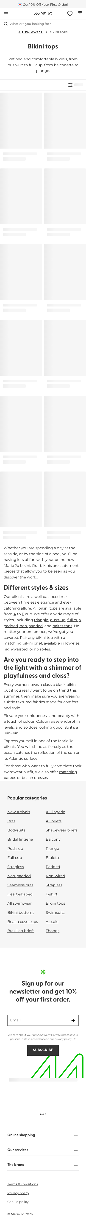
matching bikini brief (23, 643)
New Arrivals (18, 812)
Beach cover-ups (22, 922)
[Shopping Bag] (80, 14)
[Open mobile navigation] (6, 14)
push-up (58, 620)
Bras (11, 821)
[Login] (70, 14)
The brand (43, 1165)
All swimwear (30, 32)
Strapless (15, 867)
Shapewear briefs (62, 830)
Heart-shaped (20, 894)
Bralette (53, 858)
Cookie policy (18, 1202)
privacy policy (63, 1039)
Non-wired (55, 876)
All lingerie (55, 812)
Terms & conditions (22, 1184)
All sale (52, 922)
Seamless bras (20, 885)
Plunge (52, 849)
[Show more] (74, 1039)
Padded (53, 867)
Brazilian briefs (20, 931)
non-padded (31, 626)
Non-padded (19, 876)
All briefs (54, 821)
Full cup (14, 858)
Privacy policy (18, 1193)
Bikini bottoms (20, 913)
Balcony (53, 839)
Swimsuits (55, 913)
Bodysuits (16, 830)
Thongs (53, 931)
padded (11, 626)
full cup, (74, 620)
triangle (41, 620)
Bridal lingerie (20, 839)
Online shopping (43, 1135)
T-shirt (52, 894)
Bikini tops (55, 903)
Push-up (15, 849)
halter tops (62, 626)
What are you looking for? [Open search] (27, 24)
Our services (43, 1150)
